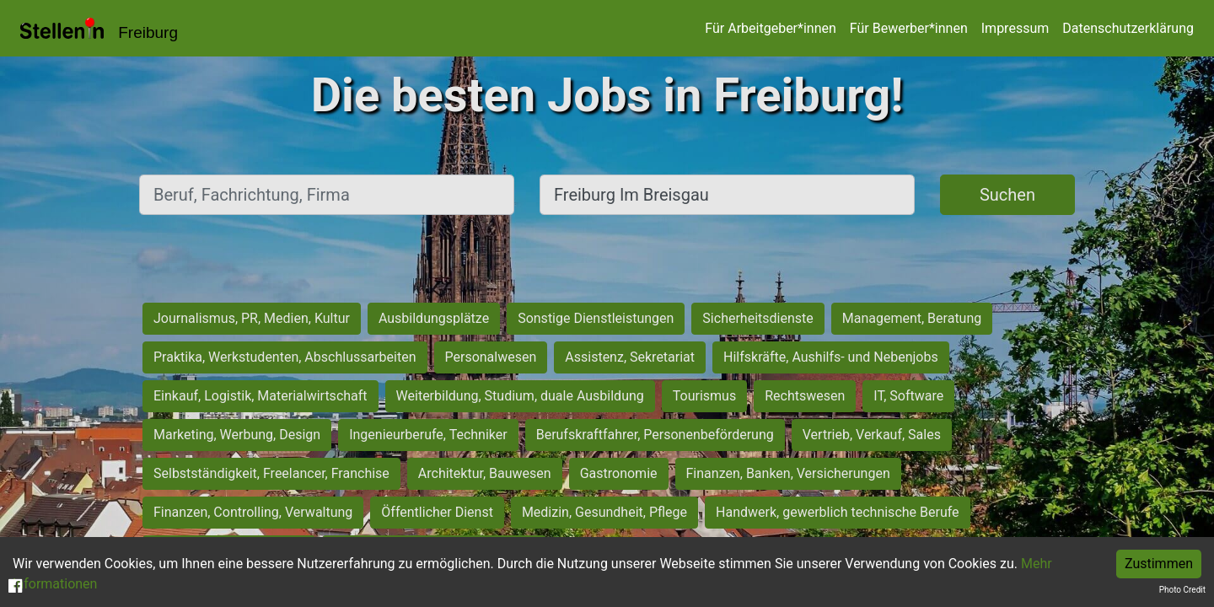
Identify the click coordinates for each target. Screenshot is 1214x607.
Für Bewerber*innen (909, 28)
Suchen (1007, 195)
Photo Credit (1182, 589)
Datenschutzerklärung (1128, 28)
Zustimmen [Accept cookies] (1159, 564)
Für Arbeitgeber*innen (770, 28)
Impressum (1015, 28)
